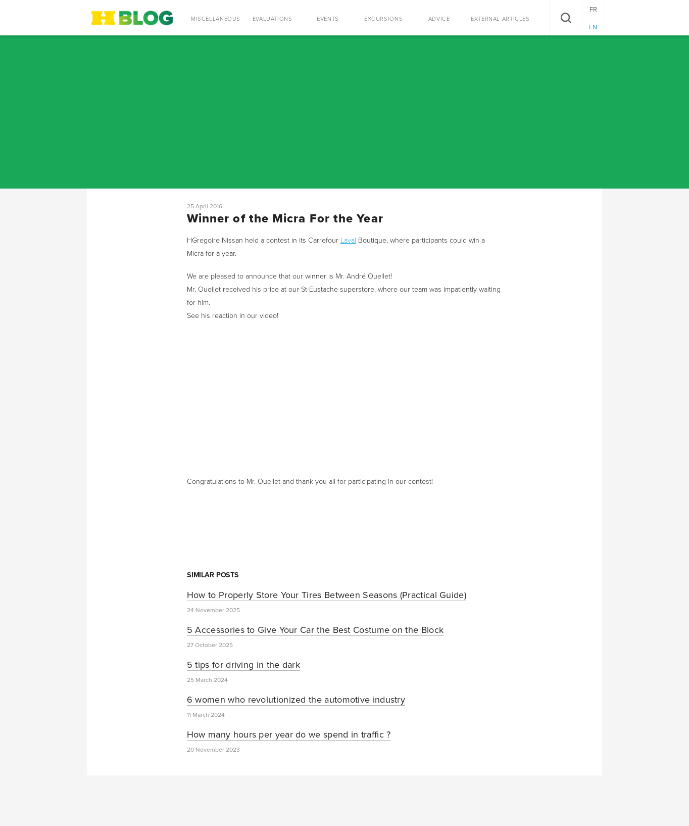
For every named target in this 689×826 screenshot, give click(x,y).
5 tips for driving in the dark (243, 664)
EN (593, 27)
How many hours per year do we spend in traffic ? (289, 734)
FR (593, 10)
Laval (348, 240)
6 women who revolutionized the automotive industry (296, 699)
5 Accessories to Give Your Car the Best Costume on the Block (315, 629)
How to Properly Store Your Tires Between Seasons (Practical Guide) (326, 595)
